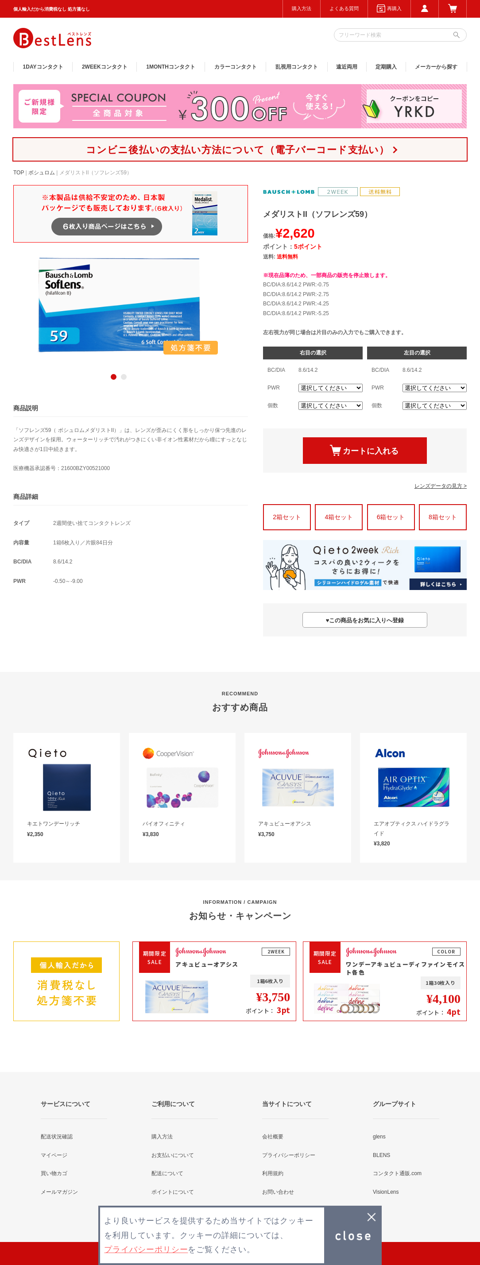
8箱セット (443, 517)
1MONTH (170, 67)
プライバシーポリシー (288, 1155)
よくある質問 (344, 8)
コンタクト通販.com (397, 1173)
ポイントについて (172, 1192)
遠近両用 (346, 67)
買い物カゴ (54, 1173)
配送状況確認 (57, 1137)
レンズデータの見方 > (440, 486)
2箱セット (287, 517)
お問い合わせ (278, 1192)
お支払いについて (172, 1155)
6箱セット (391, 517)
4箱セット (339, 517)
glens (379, 1137)
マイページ (54, 1155)
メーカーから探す (436, 67)
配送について (167, 1173)
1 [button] (113, 377)
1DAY (43, 67)
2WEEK (105, 67)
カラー (235, 67)
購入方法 (301, 8)
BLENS (381, 1155)
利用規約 (272, 1173)
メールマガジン (59, 1192)
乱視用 (296, 67)
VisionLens (386, 1192)
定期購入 (386, 67)
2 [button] (124, 377)
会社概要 (272, 1137)
